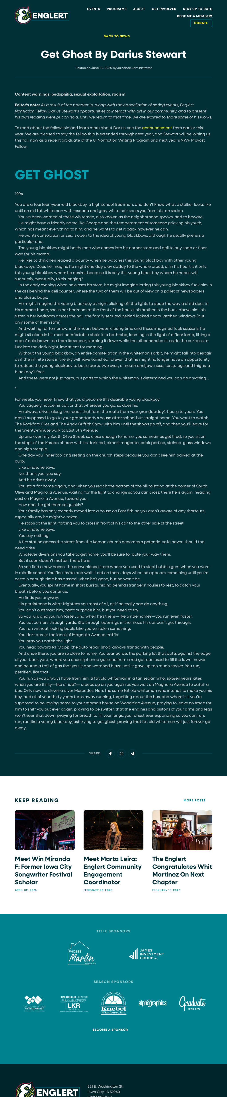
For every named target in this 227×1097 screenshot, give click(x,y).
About (139, 9)
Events (93, 9)
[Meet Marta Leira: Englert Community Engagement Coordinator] (113, 851)
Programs (117, 9)
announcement (157, 128)
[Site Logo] (42, 15)
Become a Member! (194, 16)
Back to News (117, 36)
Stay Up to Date (197, 9)
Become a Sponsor (110, 1029)
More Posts (194, 800)
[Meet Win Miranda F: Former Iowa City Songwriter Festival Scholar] (45, 851)
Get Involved (164, 9)
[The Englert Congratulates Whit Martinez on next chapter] (182, 851)
